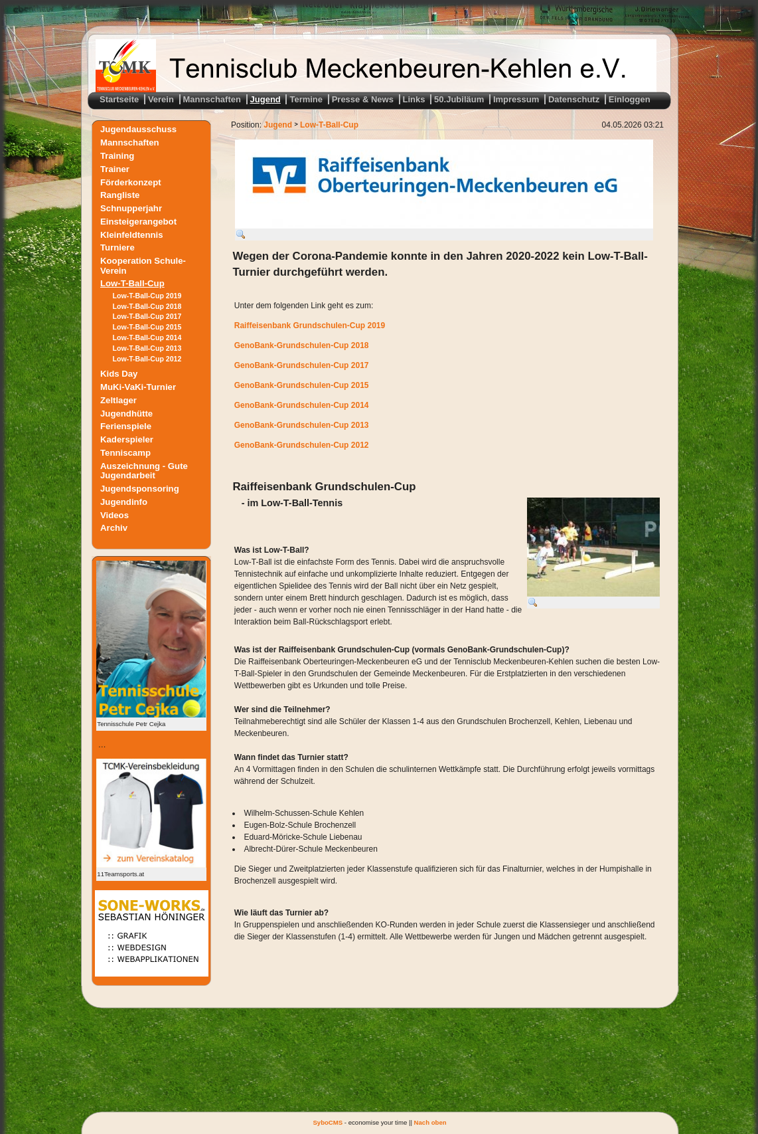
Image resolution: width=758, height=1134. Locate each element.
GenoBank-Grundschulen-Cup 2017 (301, 365)
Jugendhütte (126, 413)
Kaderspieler (126, 439)
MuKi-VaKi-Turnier (138, 387)
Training (117, 156)
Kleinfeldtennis (131, 234)
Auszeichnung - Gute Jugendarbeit (144, 470)
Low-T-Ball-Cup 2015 (147, 327)
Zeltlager (118, 400)
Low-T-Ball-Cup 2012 (147, 359)
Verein (161, 99)
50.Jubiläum (459, 99)
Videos (114, 515)
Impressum (516, 99)
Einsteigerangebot (138, 221)
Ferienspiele (125, 426)
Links (414, 99)
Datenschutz (573, 99)
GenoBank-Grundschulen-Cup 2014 (301, 405)
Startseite (119, 99)
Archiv (113, 528)
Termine (306, 99)
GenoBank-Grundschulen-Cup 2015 (301, 385)
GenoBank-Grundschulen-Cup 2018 (301, 345)
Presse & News (363, 99)
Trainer (114, 168)
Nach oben (430, 1122)
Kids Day (118, 374)
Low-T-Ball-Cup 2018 (147, 306)
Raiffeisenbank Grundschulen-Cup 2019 (309, 325)
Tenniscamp (125, 453)
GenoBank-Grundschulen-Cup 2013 (301, 425)
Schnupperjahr (131, 208)
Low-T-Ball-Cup (132, 283)
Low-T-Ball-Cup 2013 (147, 348)
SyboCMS (327, 1122)
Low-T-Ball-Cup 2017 (147, 317)
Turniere (117, 247)
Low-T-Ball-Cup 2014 (147, 337)
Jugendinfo (123, 502)
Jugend (265, 99)
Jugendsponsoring (139, 489)
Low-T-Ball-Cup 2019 (147, 296)
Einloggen (629, 99)
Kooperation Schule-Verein (143, 266)
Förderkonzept (130, 182)
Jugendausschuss (138, 129)
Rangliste (119, 195)
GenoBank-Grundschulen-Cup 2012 (301, 445)
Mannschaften (212, 99)
